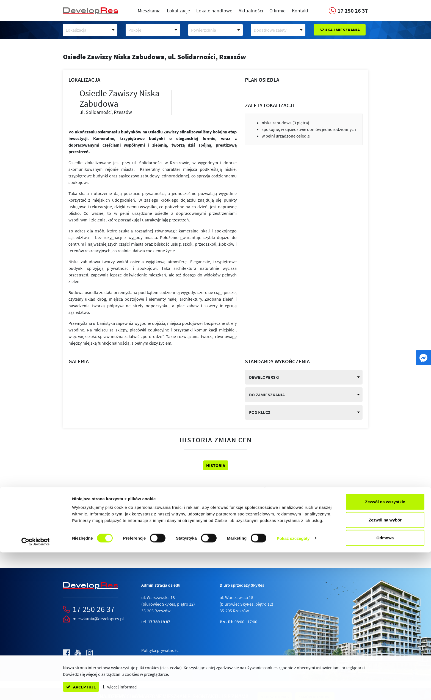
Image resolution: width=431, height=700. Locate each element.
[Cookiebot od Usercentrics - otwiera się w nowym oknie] (36, 689)
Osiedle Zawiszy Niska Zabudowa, (154, 56)
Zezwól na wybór (385, 667)
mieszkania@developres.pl (98, 619)
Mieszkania (149, 10)
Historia (215, 465)
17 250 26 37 (94, 609)
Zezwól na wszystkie (385, 649)
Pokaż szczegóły (293, 685)
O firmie (277, 10)
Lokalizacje (178, 10)
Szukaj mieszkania (339, 29)
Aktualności (251, 10)
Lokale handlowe (214, 10)
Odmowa (385, 685)
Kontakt (300, 10)
